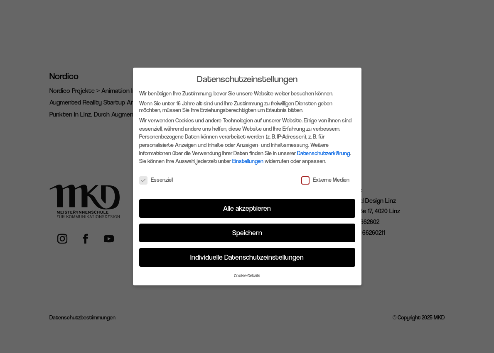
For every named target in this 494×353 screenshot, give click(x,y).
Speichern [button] (247, 233)
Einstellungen (247, 161)
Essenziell (156, 179)
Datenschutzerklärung (323, 153)
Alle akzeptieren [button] (247, 208)
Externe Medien (325, 179)
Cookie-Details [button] (247, 275)
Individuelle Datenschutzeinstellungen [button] (247, 257)
